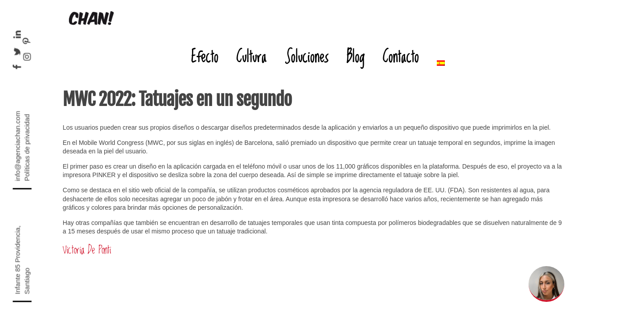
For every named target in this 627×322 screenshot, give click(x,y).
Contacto (401, 56)
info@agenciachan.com (17, 146)
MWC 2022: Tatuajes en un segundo (177, 99)
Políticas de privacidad (26, 147)
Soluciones (306, 56)
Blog (355, 56)
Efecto (204, 56)
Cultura (251, 56)
